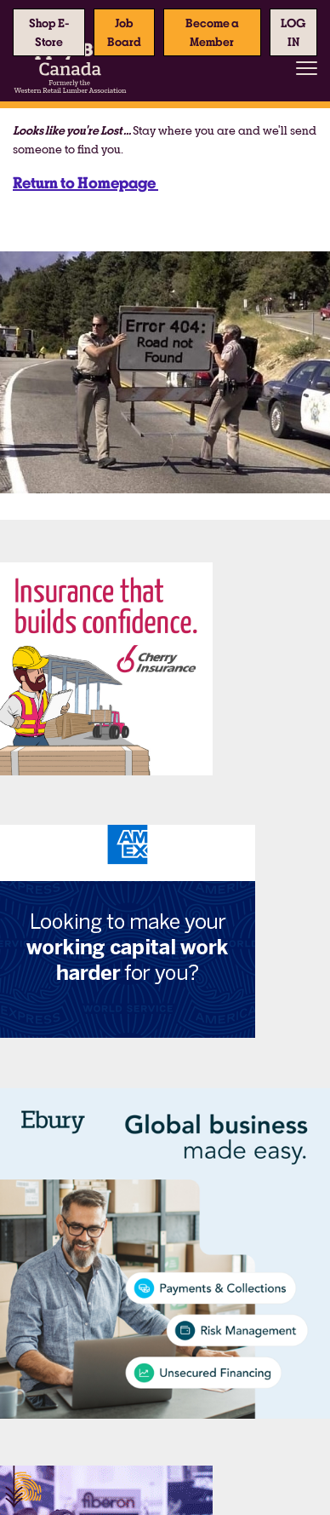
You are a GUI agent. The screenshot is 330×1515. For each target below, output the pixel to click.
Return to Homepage (85, 182)
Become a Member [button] (212, 32)
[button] (293, 32)
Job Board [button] (124, 32)
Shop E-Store (49, 32)
